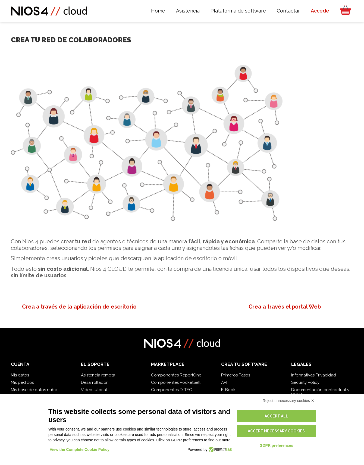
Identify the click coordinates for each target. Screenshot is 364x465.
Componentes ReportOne (176, 375)
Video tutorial (94, 389)
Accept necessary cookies (276, 431)
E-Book (228, 389)
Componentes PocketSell (175, 382)
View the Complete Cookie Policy (79, 449)
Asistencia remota (98, 375)
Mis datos (20, 375)
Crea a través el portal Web (285, 306)
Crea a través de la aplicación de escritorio (79, 306)
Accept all (276, 416)
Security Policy (305, 382)
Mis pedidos (22, 382)
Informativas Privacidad (313, 375)
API (224, 382)
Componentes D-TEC (171, 389)
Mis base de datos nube (34, 389)
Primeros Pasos (235, 375)
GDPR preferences (276, 445)
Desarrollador (94, 382)
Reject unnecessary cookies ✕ (288, 400)
